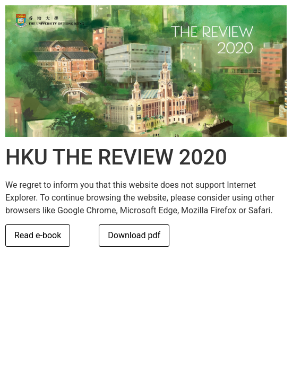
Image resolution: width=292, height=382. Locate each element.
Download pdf (134, 235)
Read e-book (37, 235)
